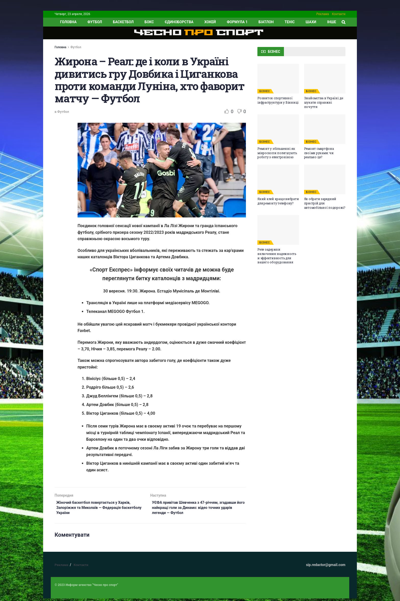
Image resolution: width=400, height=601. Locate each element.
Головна (60, 47)
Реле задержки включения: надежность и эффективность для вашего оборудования (276, 255)
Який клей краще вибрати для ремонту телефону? (278, 201)
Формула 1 (237, 22)
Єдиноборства (179, 22)
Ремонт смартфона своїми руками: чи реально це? (319, 152)
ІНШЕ (331, 22)
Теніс (290, 22)
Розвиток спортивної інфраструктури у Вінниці (277, 100)
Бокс (149, 22)
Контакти (338, 14)
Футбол (95, 22)
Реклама (322, 14)
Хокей (210, 22)
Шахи (311, 22)
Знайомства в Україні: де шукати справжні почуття (323, 102)
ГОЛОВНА (68, 22)
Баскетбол (123, 22)
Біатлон (265, 22)
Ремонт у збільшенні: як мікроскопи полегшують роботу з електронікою (277, 152)
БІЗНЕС (264, 91)
